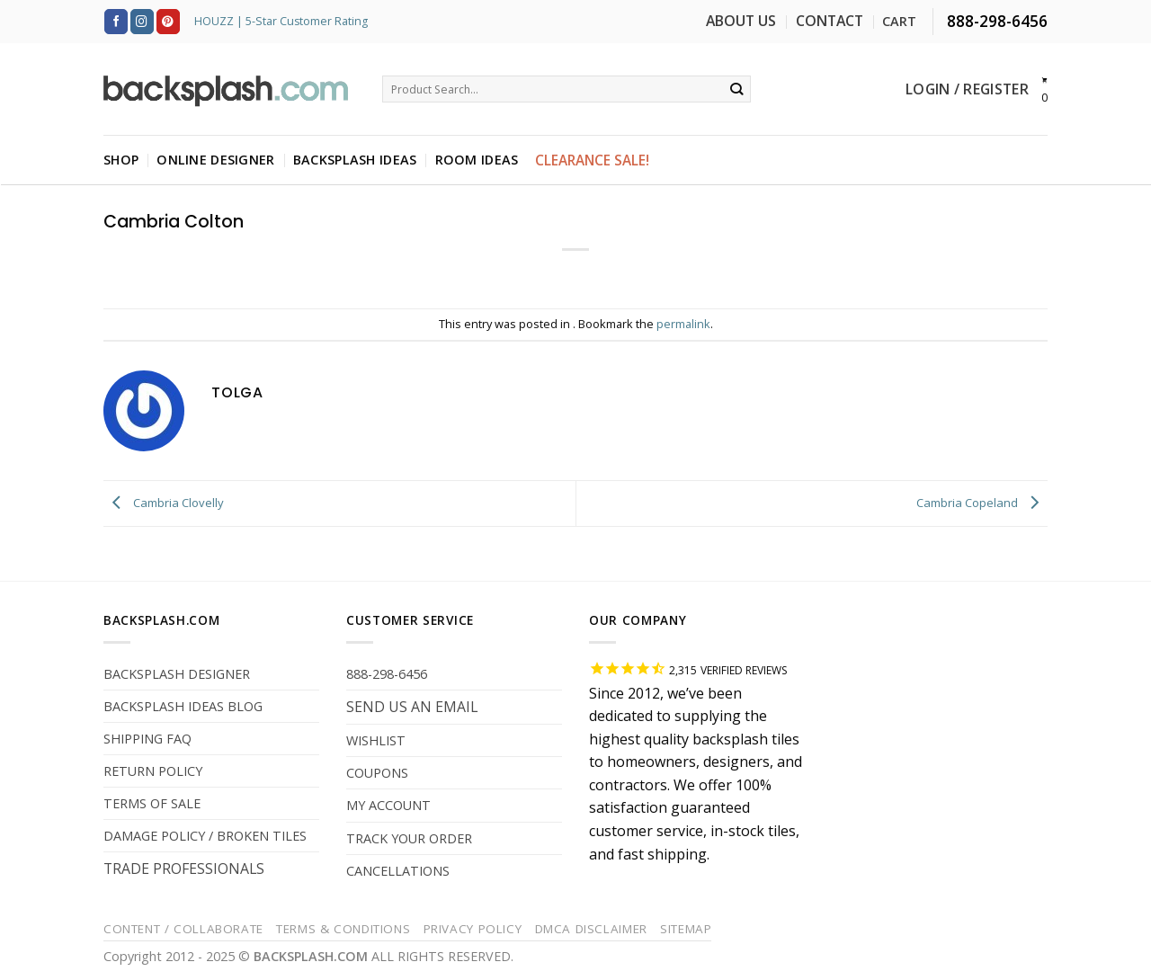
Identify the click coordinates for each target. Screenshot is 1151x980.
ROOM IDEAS (477, 159)
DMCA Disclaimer (591, 929)
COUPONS (377, 772)
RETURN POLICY (152, 771)
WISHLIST (376, 740)
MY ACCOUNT (388, 805)
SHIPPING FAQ (147, 738)
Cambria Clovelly (163, 502)
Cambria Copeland (982, 502)
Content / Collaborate (183, 929)
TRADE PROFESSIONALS (183, 868)
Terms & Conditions (343, 929)
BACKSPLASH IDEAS (355, 159)
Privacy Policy (473, 929)
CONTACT (829, 21)
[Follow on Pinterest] (168, 21)
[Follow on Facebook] (116, 21)
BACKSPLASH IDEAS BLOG (183, 706)
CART (899, 21)
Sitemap (685, 929)
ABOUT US (741, 21)
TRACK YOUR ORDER (409, 838)
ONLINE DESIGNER (215, 159)
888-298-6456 (386, 673)
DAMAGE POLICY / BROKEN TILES (205, 835)
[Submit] (737, 89)
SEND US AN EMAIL (411, 707)
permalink (683, 324)
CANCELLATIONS (398, 870)
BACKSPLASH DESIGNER (176, 673)
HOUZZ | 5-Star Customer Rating (281, 21)
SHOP (120, 159)
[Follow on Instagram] (142, 21)
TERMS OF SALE (152, 803)
